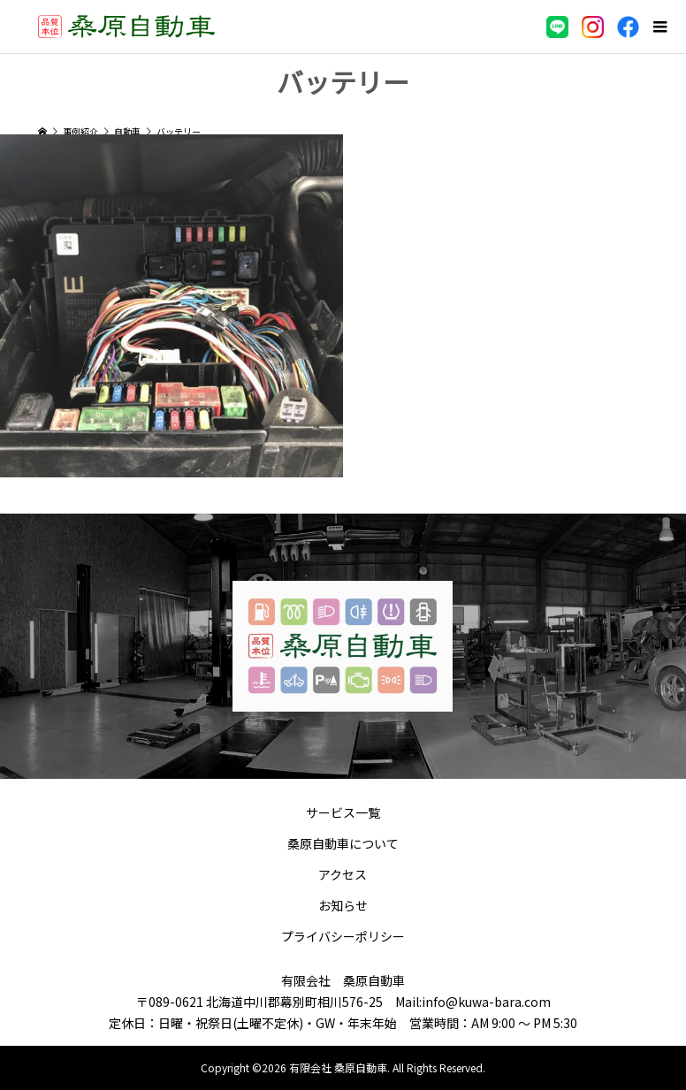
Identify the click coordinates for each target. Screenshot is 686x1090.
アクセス (342, 874)
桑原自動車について (343, 843)
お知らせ (343, 905)
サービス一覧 (343, 812)
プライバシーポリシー (343, 936)
